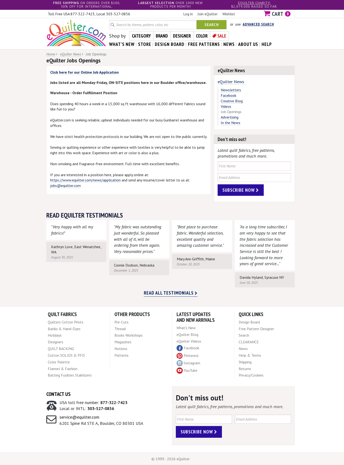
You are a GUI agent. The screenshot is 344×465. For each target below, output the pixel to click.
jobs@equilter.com (65, 185)
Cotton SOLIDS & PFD (66, 355)
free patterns (204, 44)
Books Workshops (128, 335)
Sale (221, 36)
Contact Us (58, 394)
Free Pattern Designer (256, 328)
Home (50, 54)
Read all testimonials (171, 293)
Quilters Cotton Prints (65, 322)
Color (202, 36)
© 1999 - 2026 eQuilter (170, 458)
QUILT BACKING (61, 348)
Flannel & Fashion (62, 368)
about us (248, 44)
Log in (188, 13)
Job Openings (231, 111)
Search (211, 24)
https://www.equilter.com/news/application (85, 180)
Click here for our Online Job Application (84, 72)
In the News (230, 122)
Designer (182, 36)
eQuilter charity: (254, 3)
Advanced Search (258, 24)
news (229, 44)
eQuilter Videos (189, 341)
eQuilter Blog (187, 334)
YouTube (187, 370)
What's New (186, 327)
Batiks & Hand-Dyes (64, 328)
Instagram (188, 363)
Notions (120, 348)
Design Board (249, 322)
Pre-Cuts (121, 322)
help (267, 44)
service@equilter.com (79, 417)
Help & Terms (250, 355)
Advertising (229, 117)
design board (169, 44)
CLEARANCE (249, 341)
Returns (245, 368)
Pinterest (188, 355)
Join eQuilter (208, 13)
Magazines (122, 341)
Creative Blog (232, 100)
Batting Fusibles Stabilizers (70, 375)
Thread (120, 328)
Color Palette (59, 362)
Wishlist (228, 13)
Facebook (228, 95)
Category (141, 36)
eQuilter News (70, 54)
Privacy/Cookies (251, 375)
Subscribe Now (240, 190)
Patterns (121, 355)
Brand (162, 36)
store (144, 44)
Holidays (55, 335)
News (243, 348)
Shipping (245, 362)
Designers (55, 341)
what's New (121, 44)
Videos (226, 106)
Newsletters (231, 90)
